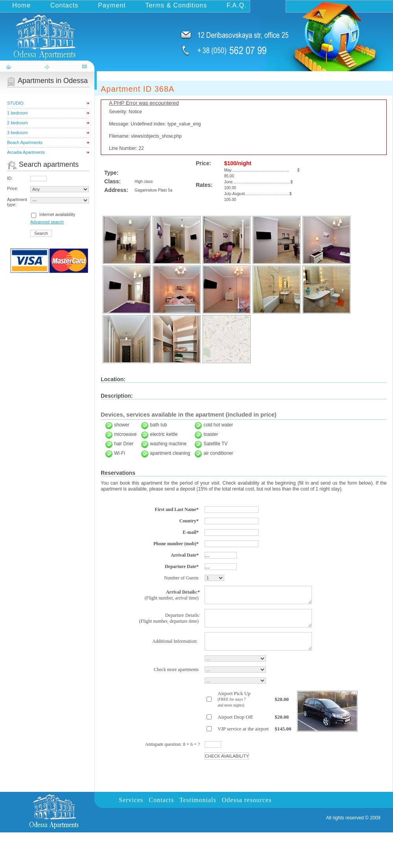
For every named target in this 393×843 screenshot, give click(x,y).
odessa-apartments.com (48, 33)
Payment (111, 5)
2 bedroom (17, 122)
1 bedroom (17, 113)
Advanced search (47, 222)
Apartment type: (17, 202)
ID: (10, 178)
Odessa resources (247, 810)
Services (131, 810)
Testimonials (197, 810)
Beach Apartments (24, 142)
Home (21, 5)
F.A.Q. (236, 5)
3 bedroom (17, 132)
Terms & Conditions (176, 5)
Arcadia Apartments (26, 152)
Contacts (64, 5)
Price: (12, 188)
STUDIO (15, 103)
